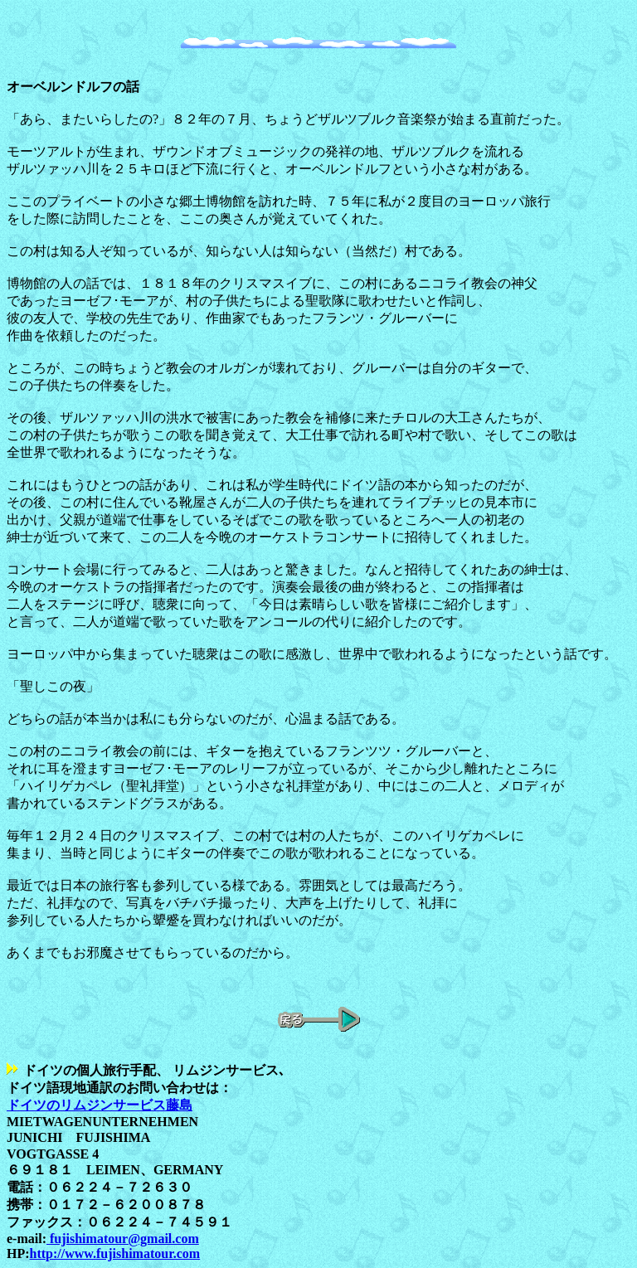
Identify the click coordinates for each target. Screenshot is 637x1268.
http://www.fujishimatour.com (115, 1253)
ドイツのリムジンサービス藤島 (99, 1105)
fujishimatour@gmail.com (122, 1239)
